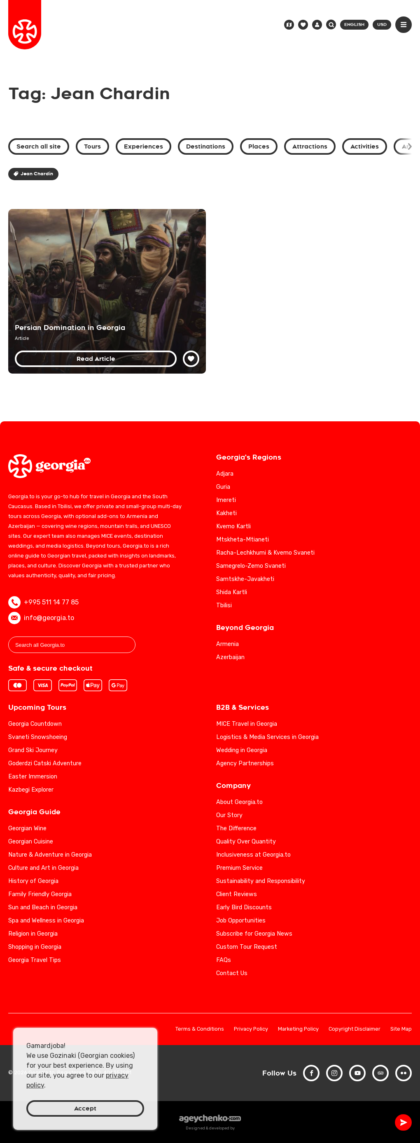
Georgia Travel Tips (34, 960)
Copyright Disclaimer (354, 1029)
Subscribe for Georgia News (254, 933)
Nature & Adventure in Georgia (50, 854)
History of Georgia (33, 881)
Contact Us (231, 973)
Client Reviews (236, 894)
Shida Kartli (231, 592)
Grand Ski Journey (33, 750)
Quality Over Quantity (246, 841)
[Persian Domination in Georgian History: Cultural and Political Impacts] (107, 291)
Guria (223, 486)
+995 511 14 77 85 (43, 602)
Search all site (38, 146)
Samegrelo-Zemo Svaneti (251, 565)
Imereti (226, 500)
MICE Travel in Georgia (246, 723)
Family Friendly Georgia (40, 894)
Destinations (205, 146)
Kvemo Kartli (233, 526)
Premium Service (239, 867)
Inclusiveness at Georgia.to (253, 854)
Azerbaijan (230, 657)
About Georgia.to (239, 802)
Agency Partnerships (245, 763)
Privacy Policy (251, 1029)
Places (258, 146)
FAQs (223, 960)
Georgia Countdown (35, 723)
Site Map (401, 1029)
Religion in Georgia (33, 933)
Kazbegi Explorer (31, 789)
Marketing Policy (298, 1029)
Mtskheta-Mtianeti (242, 539)
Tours (92, 146)
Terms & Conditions (199, 1029)
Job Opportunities (241, 920)
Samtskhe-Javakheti (245, 579)
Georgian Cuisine (30, 841)
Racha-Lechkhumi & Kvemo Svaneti (265, 552)
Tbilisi (224, 605)
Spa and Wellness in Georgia (46, 920)
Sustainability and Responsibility (260, 881)
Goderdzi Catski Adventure (45, 763)
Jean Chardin (33, 174)
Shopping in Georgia (34, 946)
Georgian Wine (27, 828)
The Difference (236, 828)
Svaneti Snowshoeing (37, 737)
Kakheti (226, 513)
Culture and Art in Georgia (43, 867)
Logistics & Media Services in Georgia (267, 737)
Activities (364, 146)
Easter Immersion (32, 776)
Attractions (309, 146)
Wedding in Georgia (241, 750)
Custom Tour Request (246, 946)
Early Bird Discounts (244, 907)
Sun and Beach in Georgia (42, 907)
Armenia (227, 644)
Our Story (229, 815)
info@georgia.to (41, 618)
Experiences (143, 146)
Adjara (224, 473)
